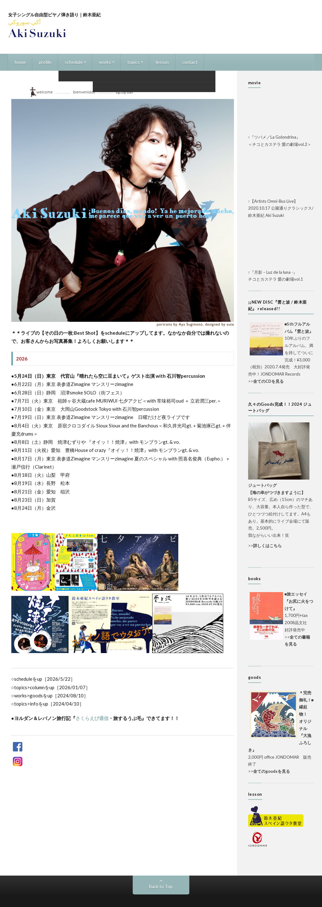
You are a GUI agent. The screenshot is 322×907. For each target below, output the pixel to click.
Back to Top (161, 886)
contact (189, 62)
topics (133, 62)
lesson (162, 62)
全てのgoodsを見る (271, 771)
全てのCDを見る (268, 381)
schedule (74, 62)
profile (45, 62)
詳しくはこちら (267, 545)
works (105, 62)
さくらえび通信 (91, 718)
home (20, 62)
